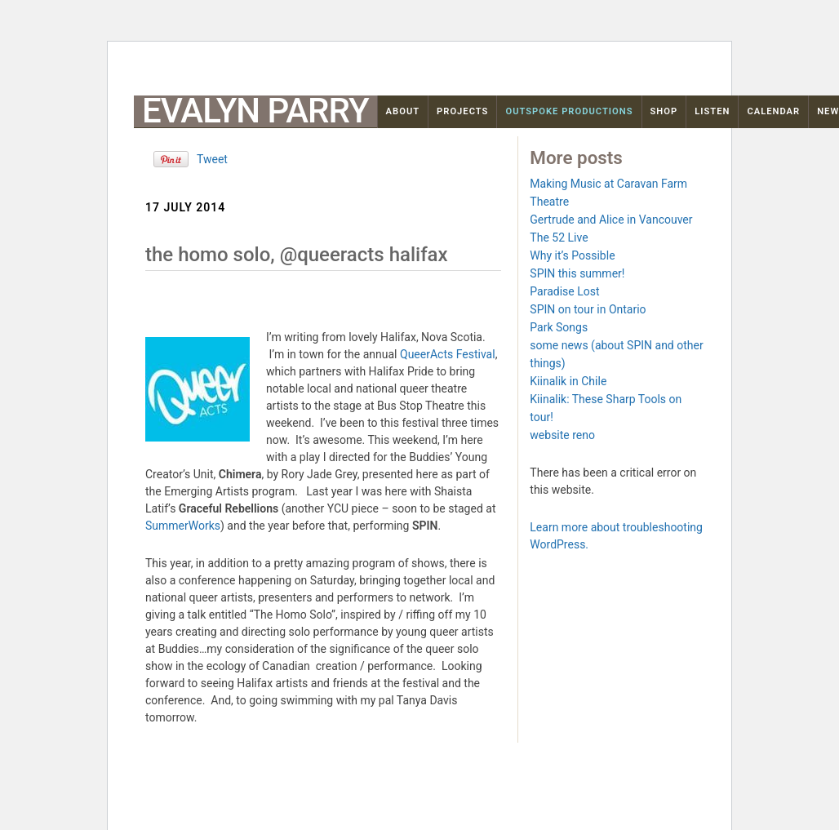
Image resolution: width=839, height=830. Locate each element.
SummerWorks (182, 525)
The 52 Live (559, 237)
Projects (462, 111)
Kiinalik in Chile (568, 381)
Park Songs (559, 327)
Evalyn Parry (255, 111)
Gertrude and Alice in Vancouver (611, 219)
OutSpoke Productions (569, 111)
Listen (712, 111)
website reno (562, 435)
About (403, 111)
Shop (664, 111)
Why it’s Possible (572, 255)
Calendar (773, 111)
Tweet (212, 159)
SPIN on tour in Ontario (588, 309)
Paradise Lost (564, 291)
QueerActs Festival (447, 354)
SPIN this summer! (577, 273)
